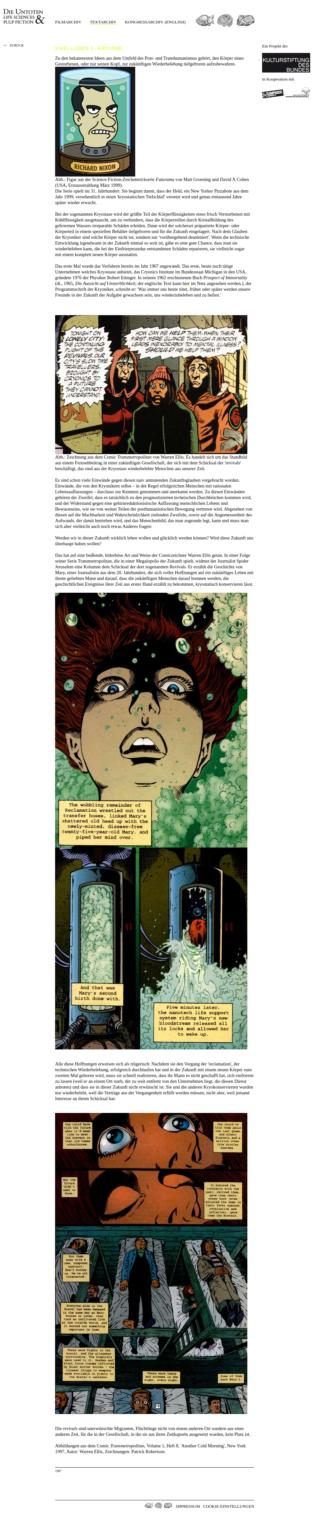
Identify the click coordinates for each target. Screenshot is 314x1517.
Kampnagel (273, 92)
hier (187, 283)
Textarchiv (103, 22)
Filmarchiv (68, 22)
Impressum (188, 1506)
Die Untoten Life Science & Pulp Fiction (24, 16)
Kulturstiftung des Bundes (286, 63)
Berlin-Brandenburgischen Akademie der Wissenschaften (298, 92)
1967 (58, 1471)
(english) (175, 22)
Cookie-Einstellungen (228, 1506)
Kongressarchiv (144, 22)
